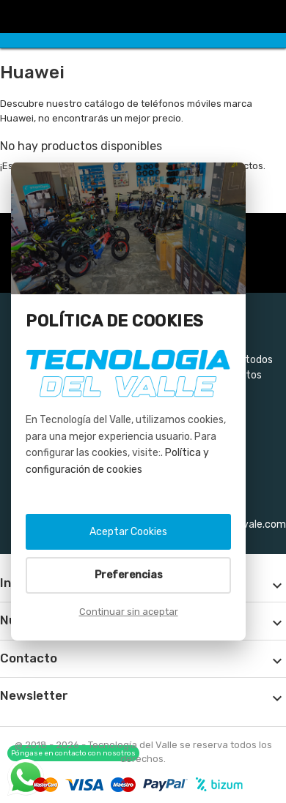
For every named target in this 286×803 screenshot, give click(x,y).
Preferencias (129, 575)
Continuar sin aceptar (128, 611)
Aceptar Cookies (128, 532)
